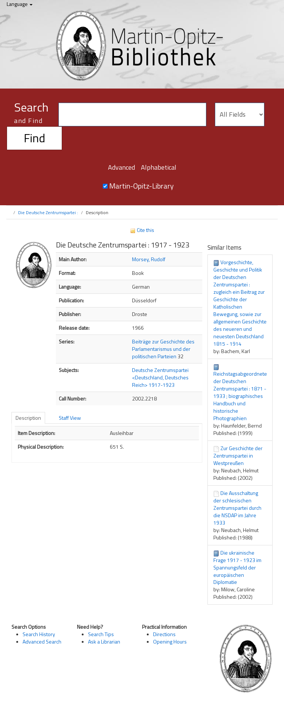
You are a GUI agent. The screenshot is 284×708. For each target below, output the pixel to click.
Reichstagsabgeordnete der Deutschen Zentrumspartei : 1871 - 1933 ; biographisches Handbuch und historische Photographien (240, 396)
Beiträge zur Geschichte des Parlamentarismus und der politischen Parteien (163, 349)
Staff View (70, 418)
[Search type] (239, 114)
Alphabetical (158, 167)
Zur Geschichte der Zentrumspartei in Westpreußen (238, 455)
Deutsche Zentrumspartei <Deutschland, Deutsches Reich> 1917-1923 (160, 377)
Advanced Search (42, 641)
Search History (39, 634)
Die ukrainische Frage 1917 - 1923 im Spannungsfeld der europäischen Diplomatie (237, 567)
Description (28, 418)
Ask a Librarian (104, 641)
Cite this (142, 230)
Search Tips (101, 634)
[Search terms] (132, 114)
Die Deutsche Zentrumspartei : (48, 212)
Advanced (121, 167)
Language (20, 4)
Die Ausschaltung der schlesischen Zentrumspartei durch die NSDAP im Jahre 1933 (237, 507)
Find (34, 138)
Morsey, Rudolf (148, 259)
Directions (164, 634)
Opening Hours (170, 641)
